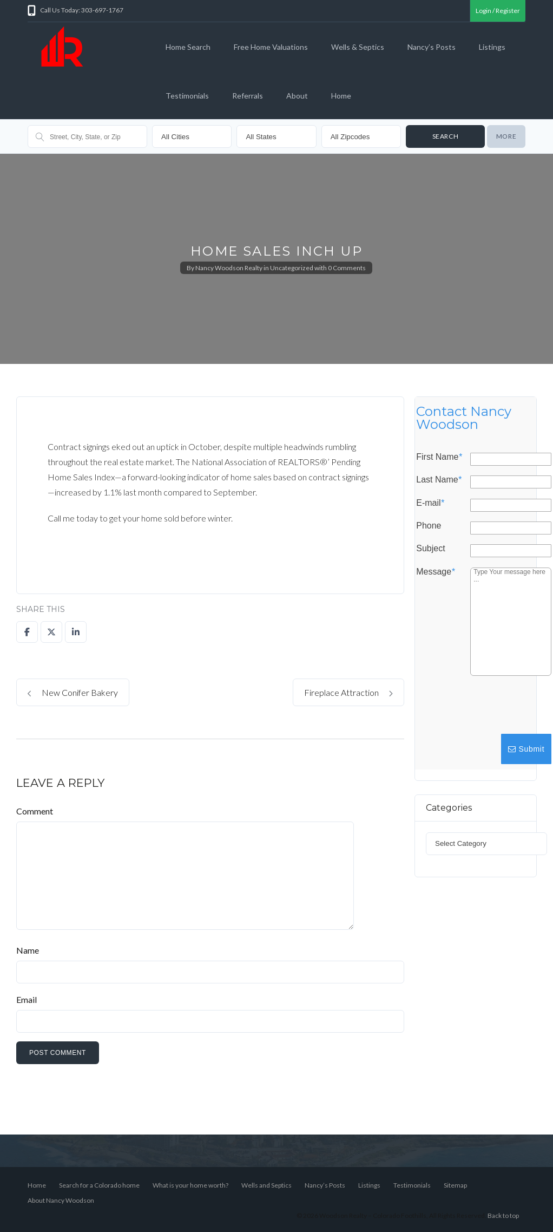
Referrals (247, 95)
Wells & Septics (357, 46)
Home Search (188, 46)
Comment (34, 811)
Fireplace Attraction (348, 692)
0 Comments (347, 268)
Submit (526, 749)
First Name (439, 457)
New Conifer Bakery (73, 692)
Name (27, 950)
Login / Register (498, 10)
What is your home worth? (190, 1185)
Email (26, 999)
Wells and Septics (266, 1185)
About (297, 95)
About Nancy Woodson (61, 1200)
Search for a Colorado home (99, 1185)
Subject (430, 549)
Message (435, 572)
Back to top (503, 1215)
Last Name (439, 480)
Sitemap (455, 1185)
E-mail (430, 503)
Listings (492, 46)
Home (341, 95)
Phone (428, 526)
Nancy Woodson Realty (228, 268)
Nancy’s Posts (431, 46)
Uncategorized (291, 268)
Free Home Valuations (271, 46)
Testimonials (187, 95)
